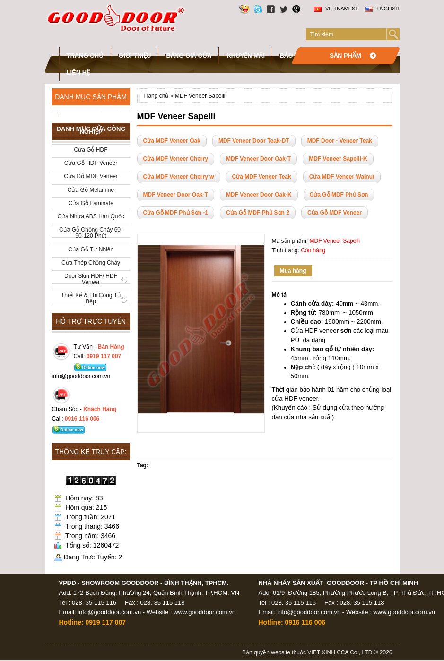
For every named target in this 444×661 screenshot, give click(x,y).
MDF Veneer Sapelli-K (338, 158)
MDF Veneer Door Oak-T (258, 158)
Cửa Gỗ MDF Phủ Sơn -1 (176, 212)
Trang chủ (85, 55)
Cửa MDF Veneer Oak (171, 140)
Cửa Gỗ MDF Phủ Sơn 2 (257, 212)
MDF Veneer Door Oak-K (259, 194)
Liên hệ (78, 72)
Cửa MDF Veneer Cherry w (178, 176)
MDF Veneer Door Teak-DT (253, 140)
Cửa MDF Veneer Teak (261, 176)
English (382, 8)
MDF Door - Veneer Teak (339, 140)
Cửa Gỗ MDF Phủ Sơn (339, 194)
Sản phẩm (345, 55)
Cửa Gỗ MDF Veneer (334, 212)
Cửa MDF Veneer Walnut (341, 176)
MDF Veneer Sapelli (200, 96)
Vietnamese (336, 8)
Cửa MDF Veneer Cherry (175, 158)
